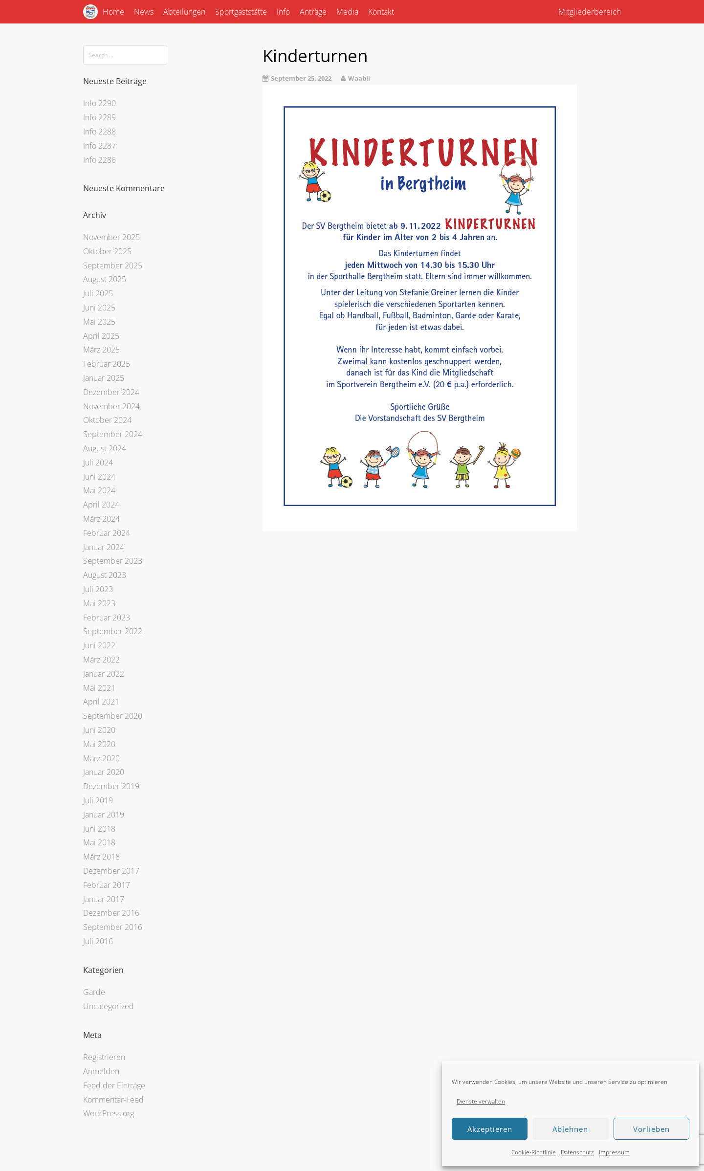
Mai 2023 (99, 603)
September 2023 (112, 560)
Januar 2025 (103, 378)
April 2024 (101, 504)
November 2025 (111, 237)
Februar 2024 (106, 533)
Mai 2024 (99, 490)
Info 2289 (99, 117)
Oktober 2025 (107, 251)
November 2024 (111, 406)
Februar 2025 (106, 363)
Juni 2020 (99, 730)
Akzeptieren (489, 1129)
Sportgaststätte (241, 11)
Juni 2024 (99, 476)
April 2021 (101, 701)
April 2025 (101, 336)
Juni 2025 (99, 307)
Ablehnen (570, 1129)
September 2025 (112, 265)
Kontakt (381, 11)
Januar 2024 (103, 547)
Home (113, 11)
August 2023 (104, 575)
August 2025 (104, 279)
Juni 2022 (99, 645)
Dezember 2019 (111, 786)
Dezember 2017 (111, 870)
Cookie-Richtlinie (533, 1152)
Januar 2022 (103, 673)
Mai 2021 (99, 688)
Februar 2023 (106, 617)
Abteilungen (184, 11)
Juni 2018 (99, 828)
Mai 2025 (99, 321)
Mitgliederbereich (589, 11)
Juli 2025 (98, 293)
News (144, 11)
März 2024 (101, 518)
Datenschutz (577, 1152)
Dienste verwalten (481, 1101)
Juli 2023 (98, 589)
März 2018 (101, 856)
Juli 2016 (98, 941)
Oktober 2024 (107, 420)
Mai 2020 (99, 744)
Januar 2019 (103, 814)
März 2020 (101, 758)
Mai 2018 (99, 842)
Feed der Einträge (114, 1085)
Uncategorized (108, 1006)
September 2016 (112, 927)
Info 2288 (99, 131)
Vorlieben (651, 1129)
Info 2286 (99, 160)
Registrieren (104, 1057)
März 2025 (101, 349)
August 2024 (104, 448)
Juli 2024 (98, 462)
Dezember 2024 (111, 392)
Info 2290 (99, 103)
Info (283, 11)
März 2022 (101, 659)
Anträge (313, 11)
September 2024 (112, 434)
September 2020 (112, 715)
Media (347, 11)
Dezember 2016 (111, 912)
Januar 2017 (103, 899)
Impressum (614, 1152)
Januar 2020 (103, 772)
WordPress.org (108, 1113)
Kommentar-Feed (113, 1099)
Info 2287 (99, 145)
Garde (94, 992)
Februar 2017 (106, 885)
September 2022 (112, 631)
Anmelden (101, 1071)
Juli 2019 (98, 800)
